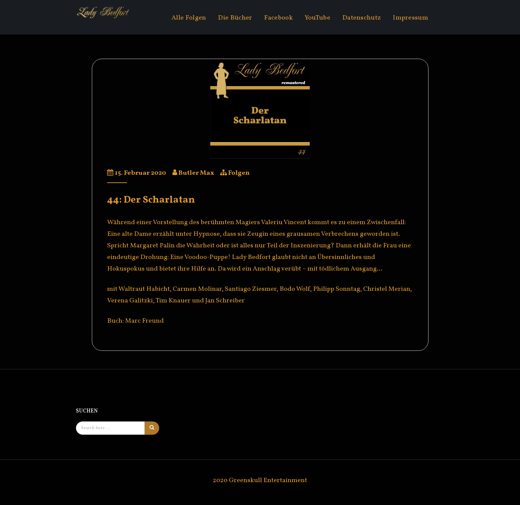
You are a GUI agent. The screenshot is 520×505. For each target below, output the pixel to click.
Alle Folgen (188, 18)
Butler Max (196, 173)
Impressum (410, 18)
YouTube (317, 18)
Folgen (239, 173)
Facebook (278, 18)
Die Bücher (235, 18)
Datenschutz (361, 18)
